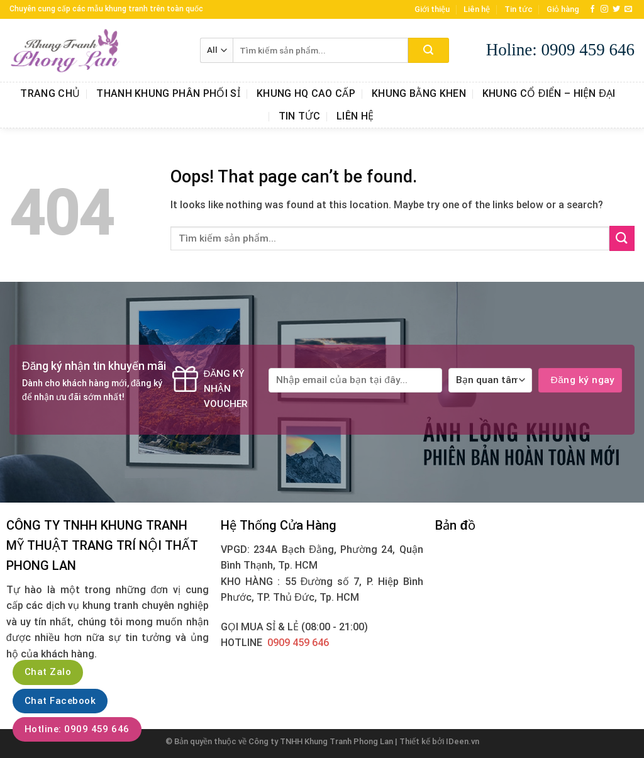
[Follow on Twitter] (616, 9)
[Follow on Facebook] (592, 9)
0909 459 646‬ (298, 643)
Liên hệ (477, 9)
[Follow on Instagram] (604, 9)
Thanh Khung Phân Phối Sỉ (168, 93)
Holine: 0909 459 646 (560, 49)
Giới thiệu (432, 9)
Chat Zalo (48, 671)
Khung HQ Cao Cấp (306, 93)
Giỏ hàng (563, 9)
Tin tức (518, 9)
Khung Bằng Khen (419, 93)
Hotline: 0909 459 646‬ (77, 729)
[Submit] (428, 50)
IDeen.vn (462, 741)
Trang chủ (50, 93)
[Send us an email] (628, 9)
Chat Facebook (60, 700)
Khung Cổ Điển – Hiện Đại (549, 93)
